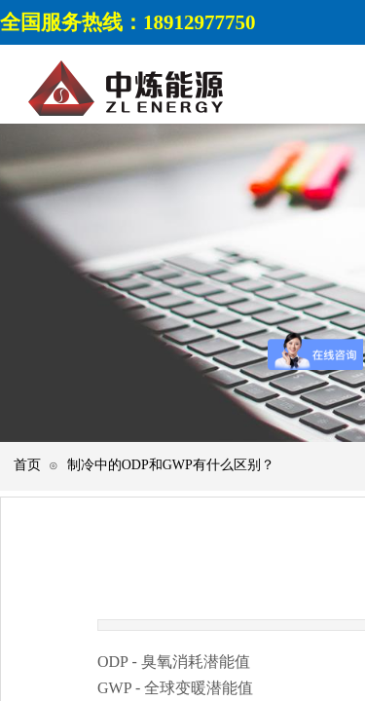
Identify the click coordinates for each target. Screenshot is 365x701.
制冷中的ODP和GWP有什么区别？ (170, 465)
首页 (27, 465)
